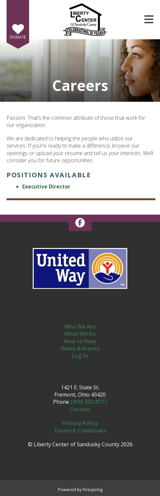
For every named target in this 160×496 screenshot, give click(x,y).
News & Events (80, 348)
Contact (80, 409)
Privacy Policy (80, 423)
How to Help (80, 341)
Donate (18, 37)
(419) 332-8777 (88, 401)
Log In (80, 355)
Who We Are (80, 326)
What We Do (80, 333)
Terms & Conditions (80, 430)
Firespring (92, 489)
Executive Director (46, 186)
